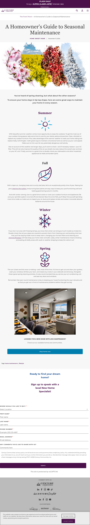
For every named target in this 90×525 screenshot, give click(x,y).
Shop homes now (45, 351)
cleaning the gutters (19, 189)
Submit (43, 465)
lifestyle (21, 363)
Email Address (6, 437)
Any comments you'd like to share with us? (18, 444)
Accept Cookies (68, 521)
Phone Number (6, 429)
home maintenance (11, 363)
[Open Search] (77, 11)
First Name (4, 414)
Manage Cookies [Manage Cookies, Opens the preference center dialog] (68, 516)
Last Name (4, 421)
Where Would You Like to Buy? (13, 406)
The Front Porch (26, 17)
